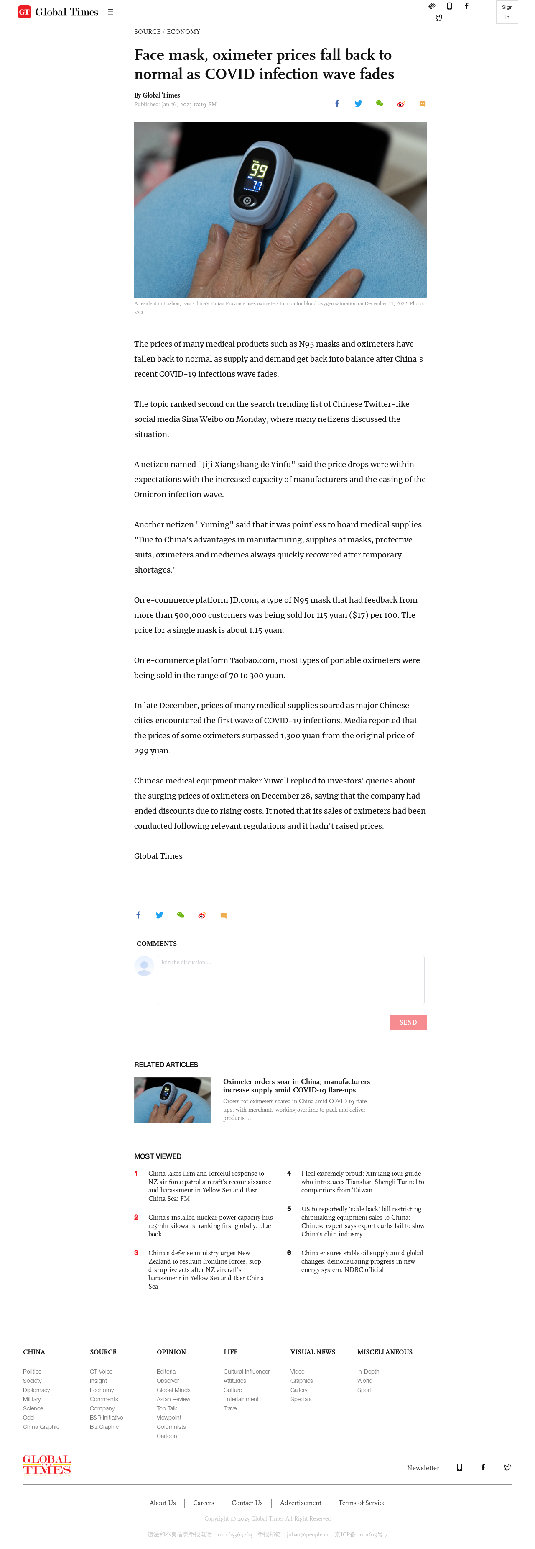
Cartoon (167, 1435)
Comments (104, 1399)
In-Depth (368, 1371)
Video (297, 1371)
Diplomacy (36, 1389)
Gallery (298, 1389)
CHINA (34, 1352)
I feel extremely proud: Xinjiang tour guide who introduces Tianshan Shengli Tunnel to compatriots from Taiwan (362, 1181)
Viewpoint (169, 1417)
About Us (163, 1503)
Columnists (171, 1426)
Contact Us (247, 1503)
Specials (301, 1399)
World (364, 1380)
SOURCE (147, 32)
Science (33, 1408)
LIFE (230, 1352)
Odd (28, 1417)
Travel (231, 1408)
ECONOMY (183, 32)
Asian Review (173, 1399)
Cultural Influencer (247, 1371)
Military (32, 1399)
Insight (98, 1380)
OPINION (171, 1352)
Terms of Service (362, 1503)
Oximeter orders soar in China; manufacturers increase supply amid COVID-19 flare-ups (296, 1085)
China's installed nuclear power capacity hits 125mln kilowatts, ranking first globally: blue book (210, 1225)
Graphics (301, 1380)
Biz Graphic (104, 1426)
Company (102, 1408)
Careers (203, 1503)
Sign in (507, 12)
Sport (364, 1389)
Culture (233, 1389)
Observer (168, 1380)
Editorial (167, 1371)
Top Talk (167, 1408)
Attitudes (235, 1380)
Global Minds (174, 1389)
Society (32, 1380)
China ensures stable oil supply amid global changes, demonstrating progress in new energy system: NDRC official (362, 1261)
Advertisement (300, 1503)
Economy (102, 1389)
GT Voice (101, 1371)
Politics (32, 1371)
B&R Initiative (106, 1417)
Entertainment (241, 1399)
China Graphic (41, 1426)
